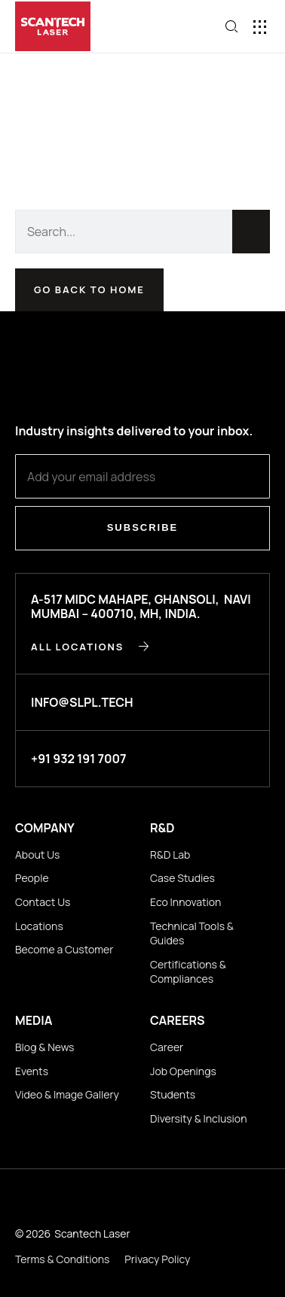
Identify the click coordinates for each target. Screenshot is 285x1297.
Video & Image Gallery (67, 1094)
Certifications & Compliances (188, 971)
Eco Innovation (185, 902)
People (32, 878)
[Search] (251, 231)
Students (172, 1094)
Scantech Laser (92, 1233)
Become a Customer (64, 949)
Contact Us (42, 902)
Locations (39, 926)
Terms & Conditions (62, 1259)
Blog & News (44, 1047)
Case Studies (182, 878)
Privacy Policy (157, 1259)
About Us (37, 854)
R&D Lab (170, 854)
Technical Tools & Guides (192, 933)
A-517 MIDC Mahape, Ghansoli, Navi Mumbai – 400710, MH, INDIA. (141, 606)
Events (31, 1071)
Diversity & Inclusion (198, 1118)
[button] (260, 27)
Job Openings (183, 1071)
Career (166, 1047)
